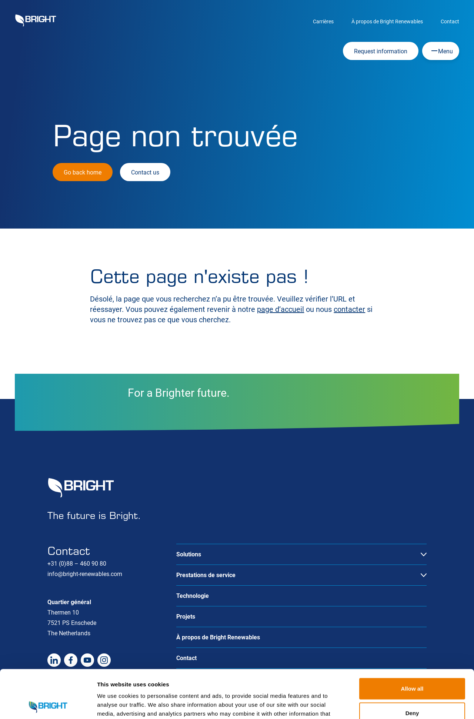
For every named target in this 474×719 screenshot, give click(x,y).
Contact (450, 21)
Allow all (412, 640)
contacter (349, 309)
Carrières (323, 21)
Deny (412, 665)
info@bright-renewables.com (84, 573)
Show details (388, 704)
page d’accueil (280, 309)
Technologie (192, 595)
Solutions (188, 554)
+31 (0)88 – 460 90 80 (76, 563)
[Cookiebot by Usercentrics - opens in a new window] (48, 704)
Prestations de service (206, 575)
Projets (185, 616)
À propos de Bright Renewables (387, 21)
